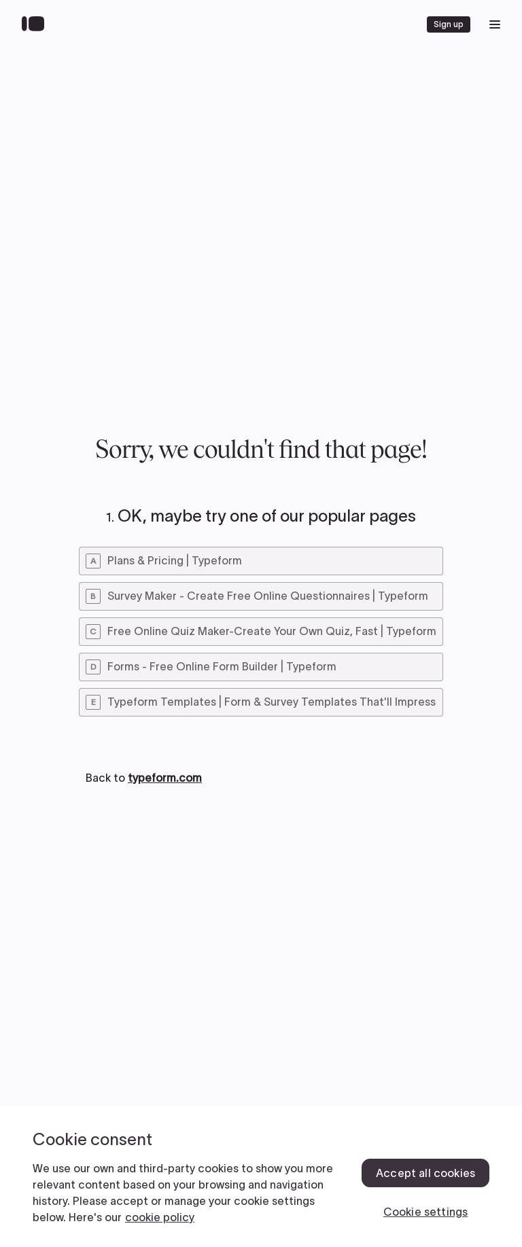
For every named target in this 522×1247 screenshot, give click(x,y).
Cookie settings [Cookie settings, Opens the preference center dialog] (425, 1212)
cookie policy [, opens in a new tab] (159, 1217)
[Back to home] (36, 24)
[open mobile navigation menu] (494, 24)
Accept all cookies (425, 1173)
